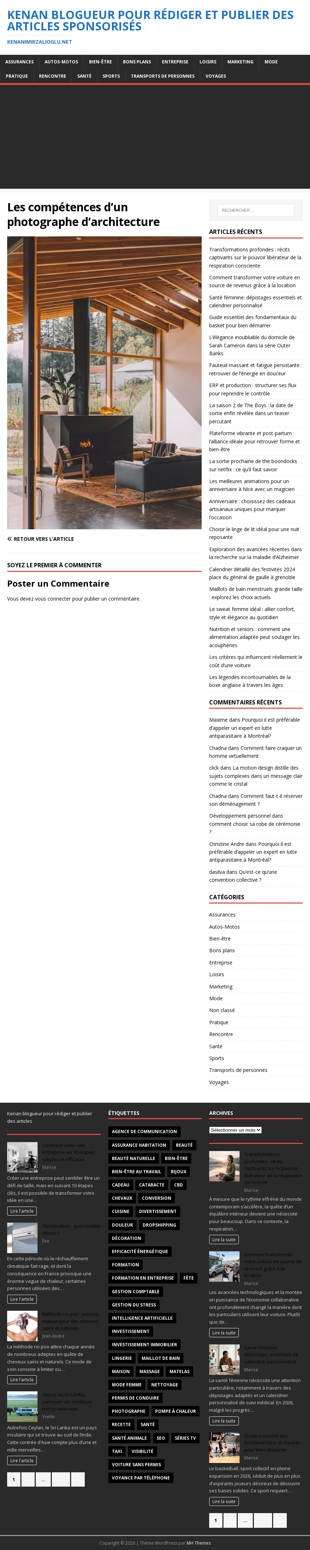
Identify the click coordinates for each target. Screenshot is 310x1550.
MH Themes (199, 1543)
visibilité (142, 1451)
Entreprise (175, 62)
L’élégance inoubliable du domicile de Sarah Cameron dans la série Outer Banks (252, 345)
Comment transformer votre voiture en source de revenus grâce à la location (273, 1265)
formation (125, 1265)
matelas (179, 1371)
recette (121, 1424)
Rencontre (52, 76)
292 (61, 1479)
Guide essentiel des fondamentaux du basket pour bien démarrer (272, 1443)
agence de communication (144, 1131)
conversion (156, 1198)
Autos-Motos (61, 62)
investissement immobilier (144, 1345)
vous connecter (53, 598)
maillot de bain (161, 1358)
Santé (84, 76)
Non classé (222, 1010)
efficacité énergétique (140, 1251)
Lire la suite (224, 1239)
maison (121, 1371)
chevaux (122, 1198)
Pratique (17, 76)
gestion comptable (135, 1292)
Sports (111, 76)
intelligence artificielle (142, 1318)
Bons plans (137, 62)
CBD (178, 1185)
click (214, 767)
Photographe (129, 1411)
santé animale (129, 1438)
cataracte (151, 1185)
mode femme (127, 1385)
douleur (122, 1225)
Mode (271, 62)
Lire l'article (22, 1211)
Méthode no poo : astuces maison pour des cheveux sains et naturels (70, 1321)
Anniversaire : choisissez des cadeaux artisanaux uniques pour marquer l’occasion (252, 509)
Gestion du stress (134, 1305)
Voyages (216, 76)
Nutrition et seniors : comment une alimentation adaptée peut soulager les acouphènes (254, 637)
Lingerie (122, 1358)
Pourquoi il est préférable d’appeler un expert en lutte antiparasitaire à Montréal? (254, 727)
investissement (130, 1331)
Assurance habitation (139, 1145)
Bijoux (178, 1172)
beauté (184, 1145)
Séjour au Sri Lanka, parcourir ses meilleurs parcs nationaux (67, 1401)
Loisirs (208, 62)
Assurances (19, 62)
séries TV (185, 1438)
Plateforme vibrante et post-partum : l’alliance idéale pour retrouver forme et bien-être (254, 441)
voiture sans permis (136, 1465)
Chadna (218, 748)
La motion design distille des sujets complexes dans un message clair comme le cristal (255, 775)
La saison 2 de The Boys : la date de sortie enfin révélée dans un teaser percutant (251, 413)
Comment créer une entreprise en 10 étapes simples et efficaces (68, 1152)
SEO (161, 1438)
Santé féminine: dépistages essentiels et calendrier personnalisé (270, 1354)
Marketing (240, 62)
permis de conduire (135, 1398)
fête (188, 1278)
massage (149, 1371)
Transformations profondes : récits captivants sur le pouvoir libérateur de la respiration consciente (255, 257)
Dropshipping (159, 1225)
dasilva (217, 871)
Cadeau (120, 1185)
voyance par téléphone (141, 1478)
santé (148, 1424)
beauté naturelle (133, 1158)
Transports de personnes (163, 76)
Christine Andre (226, 844)
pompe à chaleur (175, 1411)
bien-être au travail (136, 1172)
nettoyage (164, 1385)
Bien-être (100, 62)
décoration (126, 1238)
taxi (117, 1451)
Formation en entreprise (143, 1278)
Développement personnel (240, 815)
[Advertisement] (155, 138)
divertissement (158, 1211)
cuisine (120, 1211)
